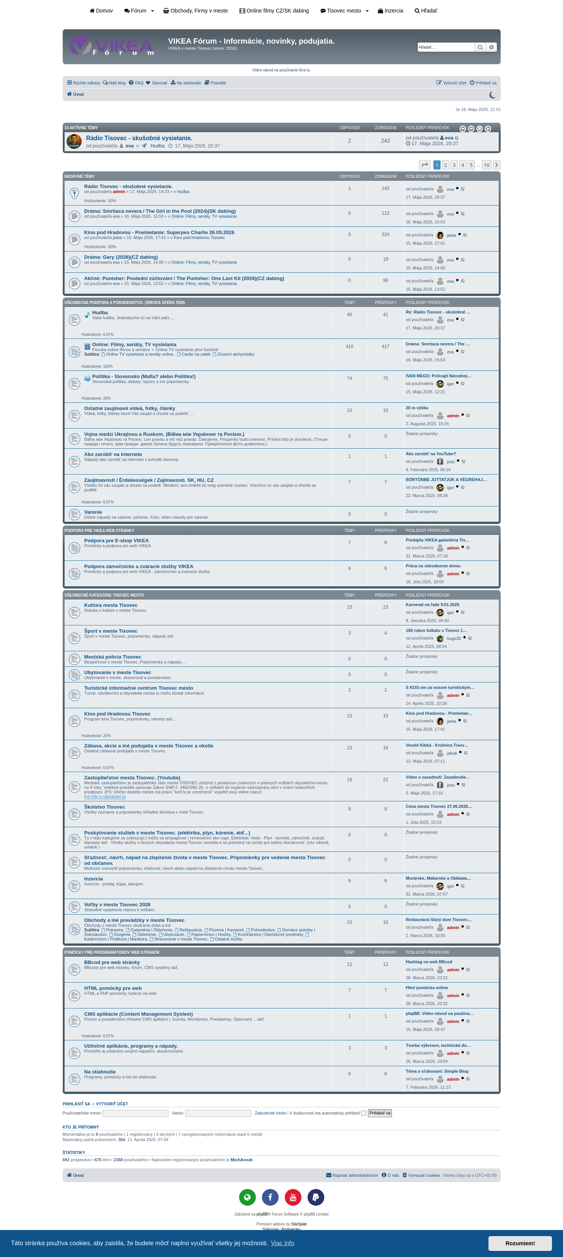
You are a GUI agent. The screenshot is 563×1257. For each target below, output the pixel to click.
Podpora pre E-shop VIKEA (116, 540)
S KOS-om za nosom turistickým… (440, 687)
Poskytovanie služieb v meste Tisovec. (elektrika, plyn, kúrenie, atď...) (167, 833)
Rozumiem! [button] (520, 1243)
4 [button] (463, 164)
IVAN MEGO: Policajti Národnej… (439, 376)
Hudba (158, 146)
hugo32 (454, 638)
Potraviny (112, 930)
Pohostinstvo (260, 930)
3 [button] (454, 164)
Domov (101, 11)
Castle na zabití (194, 354)
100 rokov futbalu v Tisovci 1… (436, 630)
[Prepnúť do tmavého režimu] (492, 94)
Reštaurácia (188, 930)
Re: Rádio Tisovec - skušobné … (438, 312)
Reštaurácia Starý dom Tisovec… (439, 919)
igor (450, 384)
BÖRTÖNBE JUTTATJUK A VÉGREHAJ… (446, 479)
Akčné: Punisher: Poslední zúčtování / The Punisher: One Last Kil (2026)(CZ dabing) (184, 278)
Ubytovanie (171, 934)
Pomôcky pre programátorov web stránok (112, 952)
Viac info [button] (282, 1243)
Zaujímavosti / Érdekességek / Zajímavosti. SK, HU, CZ (149, 480)
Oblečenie (144, 934)
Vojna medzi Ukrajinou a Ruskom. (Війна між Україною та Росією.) (164, 434)
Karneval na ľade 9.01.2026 (433, 604)
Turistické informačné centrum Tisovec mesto (138, 688)
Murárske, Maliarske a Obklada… (438, 878)
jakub (452, 753)
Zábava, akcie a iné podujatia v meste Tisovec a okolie (149, 746)
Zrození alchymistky (233, 354)
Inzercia (390, 11)
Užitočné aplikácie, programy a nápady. (131, 1046)
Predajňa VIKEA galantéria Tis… (438, 540)
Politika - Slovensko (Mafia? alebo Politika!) (144, 376)
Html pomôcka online (427, 987)
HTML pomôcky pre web (113, 988)
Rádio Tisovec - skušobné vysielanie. (139, 138)
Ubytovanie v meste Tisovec (117, 672)
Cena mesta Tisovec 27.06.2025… (439, 806)
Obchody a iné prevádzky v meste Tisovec (134, 920)
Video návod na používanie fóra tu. (281, 70)
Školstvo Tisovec (104, 807)
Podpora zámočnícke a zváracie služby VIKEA (138, 566)
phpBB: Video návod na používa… (440, 1013)
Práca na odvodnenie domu (433, 566)
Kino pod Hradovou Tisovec (199, 237)
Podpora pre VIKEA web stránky (100, 531)
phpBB (262, 1214)
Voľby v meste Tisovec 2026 (117, 904)
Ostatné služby (226, 939)
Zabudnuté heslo (270, 1113)
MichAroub (241, 1159)
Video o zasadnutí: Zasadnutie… (438, 777)
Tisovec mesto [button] (344, 11)
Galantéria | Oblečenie (149, 930)
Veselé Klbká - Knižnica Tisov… (437, 745)
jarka (117, 237)
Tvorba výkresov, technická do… (438, 1045)
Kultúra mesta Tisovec (111, 605)
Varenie (93, 512)
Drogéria (119, 934)
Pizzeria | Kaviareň (224, 930)
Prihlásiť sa (76, 1104)
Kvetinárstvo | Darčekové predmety (268, 934)
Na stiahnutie (100, 1072)
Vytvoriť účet (112, 1104)
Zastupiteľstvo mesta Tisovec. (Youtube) (132, 777)
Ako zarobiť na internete (113, 454)
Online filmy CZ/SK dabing (274, 11)
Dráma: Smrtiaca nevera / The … (438, 344)
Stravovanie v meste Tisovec (178, 939)
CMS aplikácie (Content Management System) (138, 1014)
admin (119, 191)
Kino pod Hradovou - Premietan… (439, 713)
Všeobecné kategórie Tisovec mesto (104, 595)
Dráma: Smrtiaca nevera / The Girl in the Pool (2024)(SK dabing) (160, 211)
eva (130, 146)
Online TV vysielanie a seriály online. (137, 354)
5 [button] (471, 164)
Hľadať (426, 11)
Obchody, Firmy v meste (195, 11)
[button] (462, 128)
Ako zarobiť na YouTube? (431, 453)
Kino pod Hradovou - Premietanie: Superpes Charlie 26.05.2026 (159, 232)
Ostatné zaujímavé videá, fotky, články (129, 408)
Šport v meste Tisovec (111, 631)
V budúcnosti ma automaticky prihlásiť (328, 1113)
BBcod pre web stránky (112, 962)
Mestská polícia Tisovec (112, 657)
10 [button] (487, 164)
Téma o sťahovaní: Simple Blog (437, 1071)
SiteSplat (298, 1224)
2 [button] (445, 164)
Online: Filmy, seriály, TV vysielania (204, 216)
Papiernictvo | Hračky (209, 934)
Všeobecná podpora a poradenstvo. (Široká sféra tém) (125, 303)
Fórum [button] (139, 11)
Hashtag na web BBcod (429, 961)
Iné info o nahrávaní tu (105, 796)
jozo (451, 461)
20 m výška (417, 407)
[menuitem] (113, 82)
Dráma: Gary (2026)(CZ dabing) (121, 257)
